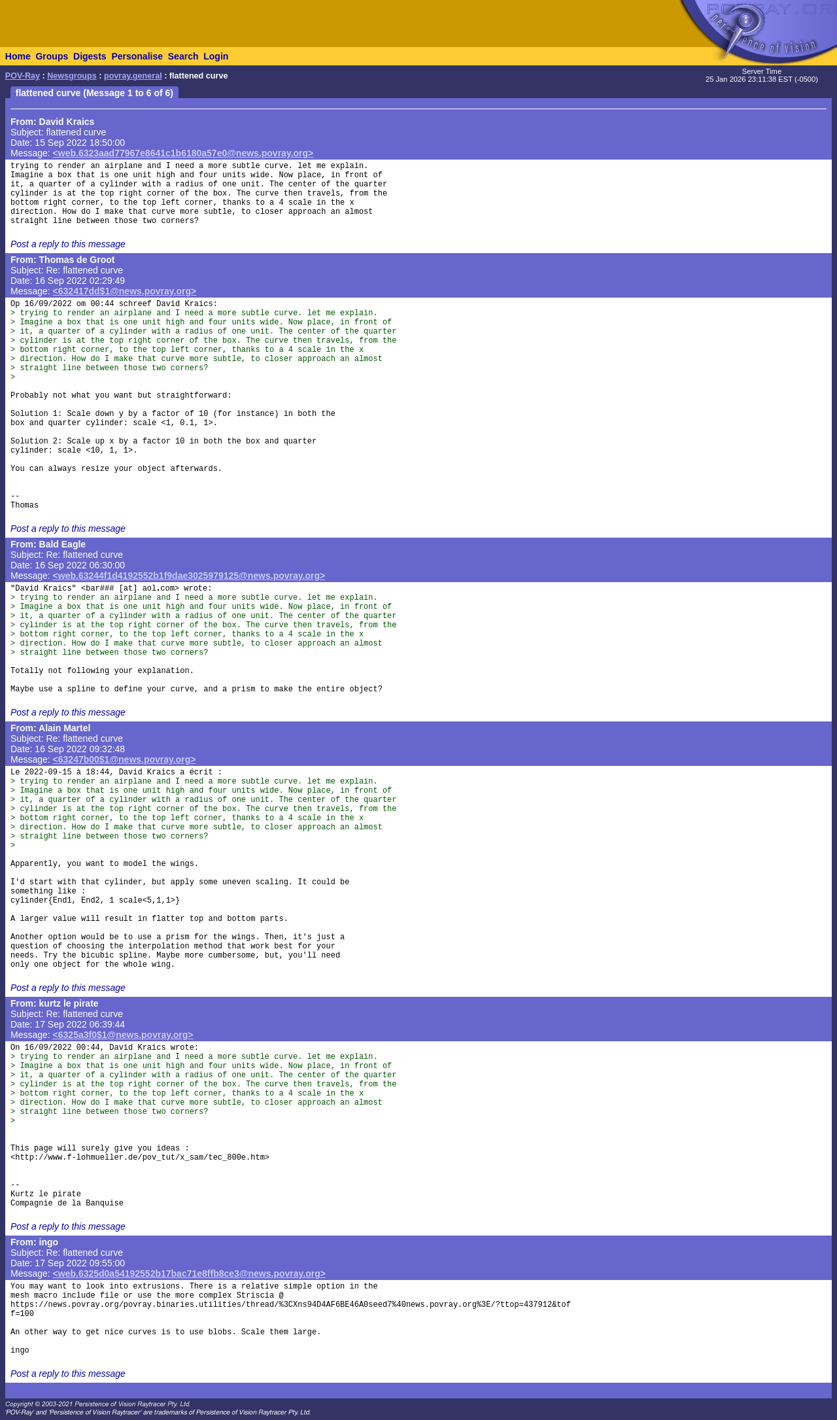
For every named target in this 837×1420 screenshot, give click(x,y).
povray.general (133, 75)
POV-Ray (22, 75)
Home (18, 56)
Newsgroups (72, 75)
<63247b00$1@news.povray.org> (124, 759)
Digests (90, 56)
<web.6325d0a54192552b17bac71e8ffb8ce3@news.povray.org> (189, 1273)
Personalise (137, 56)
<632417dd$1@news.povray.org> (125, 291)
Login (215, 56)
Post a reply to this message (68, 244)
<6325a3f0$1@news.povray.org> (123, 1035)
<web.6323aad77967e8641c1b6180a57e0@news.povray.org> (183, 153)
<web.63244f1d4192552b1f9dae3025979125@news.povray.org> (189, 575)
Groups (51, 56)
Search (183, 56)
